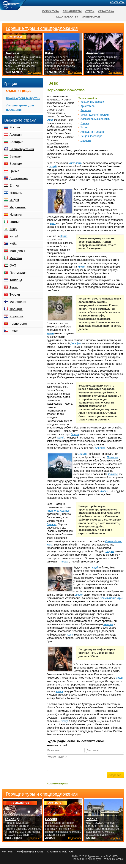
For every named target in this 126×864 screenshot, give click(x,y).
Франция (16, 309)
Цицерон (86, 140)
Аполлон (86, 110)
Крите (63, 236)
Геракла (51, 524)
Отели (89, 11)
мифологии (75, 163)
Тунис (14, 287)
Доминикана (19, 178)
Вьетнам (16, 163)
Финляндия (18, 302)
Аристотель (87, 106)
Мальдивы (17, 251)
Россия (15, 127)
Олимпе (82, 453)
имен (50, 119)
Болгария (16, 142)
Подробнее (34, 838)
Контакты (117, 2)
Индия (14, 200)
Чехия (14, 331)
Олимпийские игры (111, 598)
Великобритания (22, 149)
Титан (84, 127)
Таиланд (16, 280)
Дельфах (75, 343)
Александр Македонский (95, 118)
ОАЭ (13, 265)
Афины (64, 510)
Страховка (106, 11)
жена (70, 634)
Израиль (16, 193)
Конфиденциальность (30, 851)
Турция (15, 294)
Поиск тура (50, 11)
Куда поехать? (67, 16)
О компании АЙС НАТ (60, 851)
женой (60, 437)
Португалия (18, 273)
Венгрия (16, 156)
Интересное (91, 16)
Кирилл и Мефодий (92, 101)
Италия (15, 222)
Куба (13, 243)
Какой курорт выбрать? (23, 98)
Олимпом (112, 457)
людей (53, 166)
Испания (16, 214)
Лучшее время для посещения (20, 107)
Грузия (14, 171)
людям (109, 551)
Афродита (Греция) (92, 131)
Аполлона (53, 510)
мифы (119, 677)
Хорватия (16, 316)
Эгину (64, 721)
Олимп (75, 434)
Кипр (13, 229)
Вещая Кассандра (91, 136)
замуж (59, 691)
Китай (14, 236)
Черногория (18, 323)
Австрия (16, 134)
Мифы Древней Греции (95, 114)
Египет (14, 185)
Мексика (16, 258)
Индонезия (18, 207)
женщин (108, 624)
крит (52, 223)
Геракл (85, 123)
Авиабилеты (72, 11)
